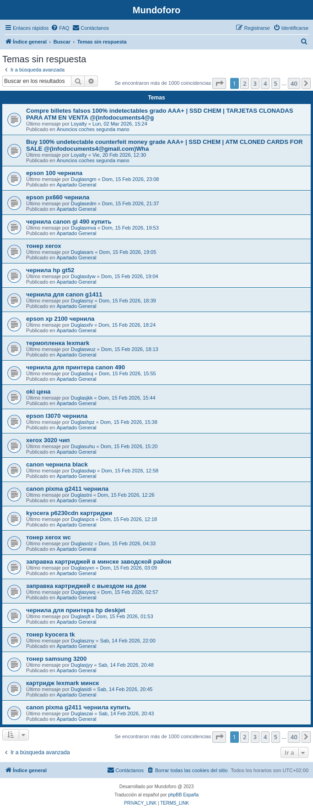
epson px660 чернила (57, 197)
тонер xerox (43, 245)
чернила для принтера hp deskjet (75, 610)
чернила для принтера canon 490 (75, 367)
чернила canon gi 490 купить (69, 221)
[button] (219, 83)
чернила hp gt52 (50, 270)
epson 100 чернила (54, 173)
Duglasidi (81, 689)
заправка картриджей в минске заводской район (98, 561)
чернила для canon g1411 (64, 294)
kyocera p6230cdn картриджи (69, 513)
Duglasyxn (82, 568)
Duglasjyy (82, 665)
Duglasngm (84, 179)
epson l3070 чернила (56, 415)
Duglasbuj (82, 373)
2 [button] (244, 83)
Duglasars (82, 252)
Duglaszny (82, 640)
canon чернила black (57, 464)
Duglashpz (83, 422)
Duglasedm (84, 203)
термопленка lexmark (57, 343)
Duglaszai (82, 713)
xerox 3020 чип (48, 440)
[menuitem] (60, 27)
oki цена (38, 391)
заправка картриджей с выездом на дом (86, 585)
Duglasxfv (82, 325)
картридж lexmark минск (62, 683)
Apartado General (77, 184)
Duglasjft (81, 616)
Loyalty (79, 123)
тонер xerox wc (48, 537)
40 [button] (294, 83)
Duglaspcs (82, 519)
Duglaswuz (83, 349)
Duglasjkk (82, 398)
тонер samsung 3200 (56, 658)
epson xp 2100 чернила (60, 318)
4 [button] (265, 83)
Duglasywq (83, 592)
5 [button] (275, 83)
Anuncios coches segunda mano (93, 129)
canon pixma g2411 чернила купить (78, 707)
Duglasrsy (82, 300)
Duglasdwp (83, 470)
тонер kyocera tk (50, 634)
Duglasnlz (82, 543)
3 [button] (255, 83)
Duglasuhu (83, 446)
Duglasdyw (83, 276)
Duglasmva (83, 227)
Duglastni (81, 495)
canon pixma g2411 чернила (67, 488)
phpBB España (183, 794)
